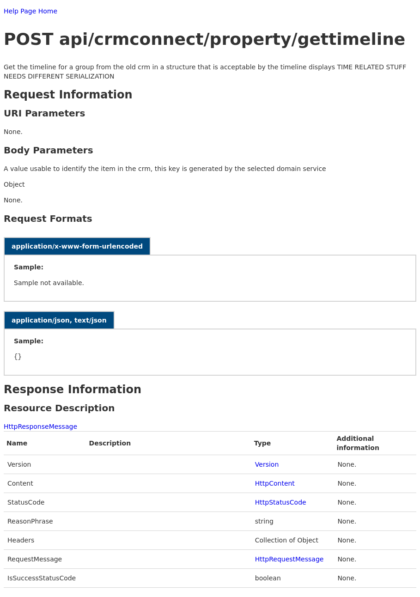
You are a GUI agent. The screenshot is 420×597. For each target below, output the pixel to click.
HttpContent (275, 483)
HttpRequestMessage (289, 559)
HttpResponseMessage (40, 426)
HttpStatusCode (280, 502)
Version (267, 464)
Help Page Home (30, 11)
